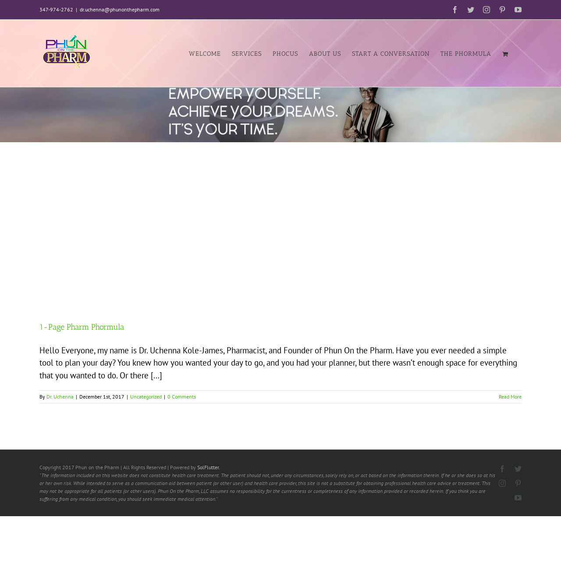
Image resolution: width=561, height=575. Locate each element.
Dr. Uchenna (60, 396)
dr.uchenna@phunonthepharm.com (120, 9)
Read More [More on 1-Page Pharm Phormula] (510, 396)
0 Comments (181, 396)
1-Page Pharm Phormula (81, 327)
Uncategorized (146, 396)
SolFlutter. (208, 467)
